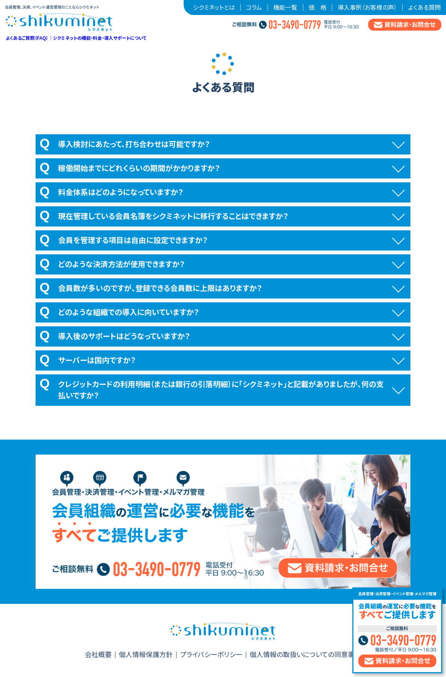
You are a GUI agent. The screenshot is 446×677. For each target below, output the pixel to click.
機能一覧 (285, 8)
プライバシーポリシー (211, 655)
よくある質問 (424, 8)
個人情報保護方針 (146, 655)
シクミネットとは (214, 8)
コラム (254, 8)
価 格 (317, 8)
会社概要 (98, 655)
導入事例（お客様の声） (367, 8)
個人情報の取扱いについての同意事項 (305, 655)
